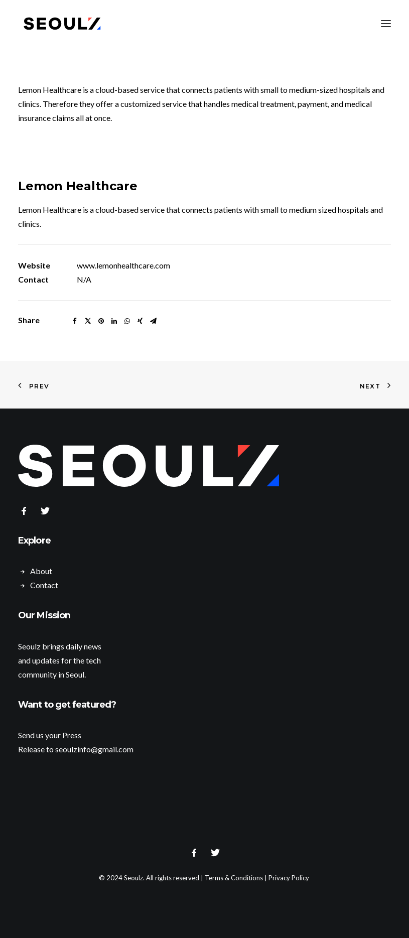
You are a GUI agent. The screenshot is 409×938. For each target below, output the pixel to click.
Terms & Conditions (234, 878)
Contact (44, 585)
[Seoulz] (62, 24)
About (41, 571)
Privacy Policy (288, 878)
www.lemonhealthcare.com (123, 265)
